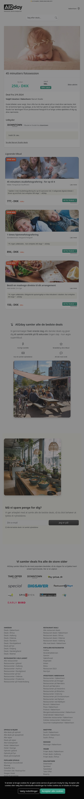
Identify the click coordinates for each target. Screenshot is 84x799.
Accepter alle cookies (52, 791)
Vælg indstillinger (29, 791)
